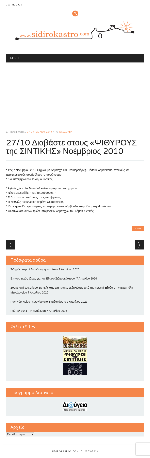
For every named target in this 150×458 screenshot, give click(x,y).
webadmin (66, 131)
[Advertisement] (75, 93)
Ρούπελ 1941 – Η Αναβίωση (28, 310)
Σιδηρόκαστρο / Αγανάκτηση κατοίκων (34, 269)
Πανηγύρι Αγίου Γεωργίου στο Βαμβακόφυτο (38, 301)
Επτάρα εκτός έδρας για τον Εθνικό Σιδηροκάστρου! (43, 278)
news (138, 228)
